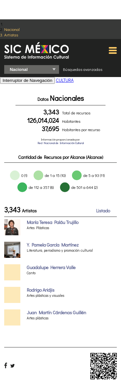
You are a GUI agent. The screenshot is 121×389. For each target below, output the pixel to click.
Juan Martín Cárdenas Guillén (56, 312)
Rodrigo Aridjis (41, 290)
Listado (103, 211)
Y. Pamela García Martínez (53, 245)
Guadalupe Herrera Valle (51, 267)
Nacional (12, 29)
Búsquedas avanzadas (82, 69)
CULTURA (65, 80)
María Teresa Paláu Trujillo (52, 222)
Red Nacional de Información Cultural (60, 143)
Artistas (11, 34)
